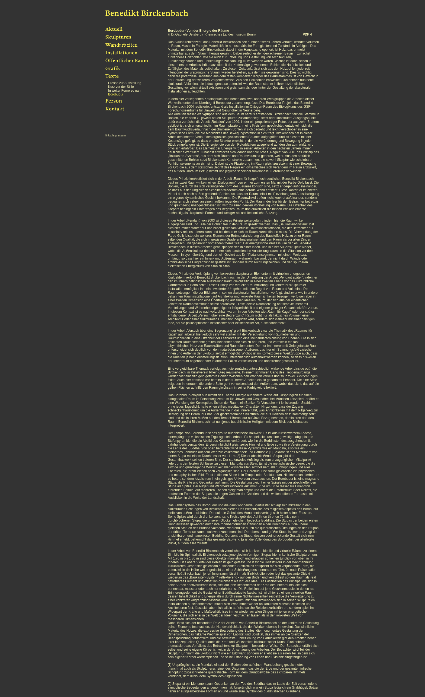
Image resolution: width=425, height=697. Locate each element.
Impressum (119, 135)
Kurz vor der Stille (121, 87)
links (108, 135)
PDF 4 (307, 34)
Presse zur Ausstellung (124, 83)
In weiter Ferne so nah (124, 90)
